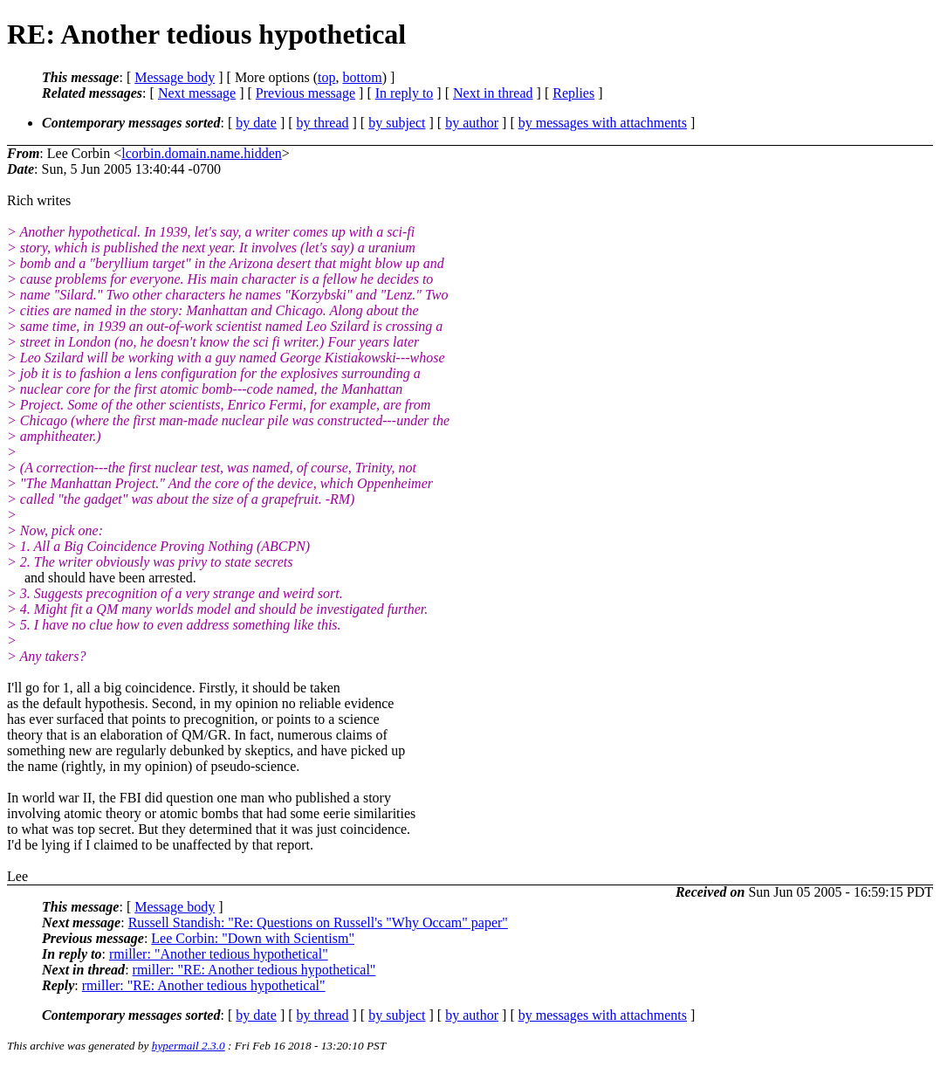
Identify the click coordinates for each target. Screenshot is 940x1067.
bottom (361, 77)
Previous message (305, 93)
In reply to (404, 93)
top (326, 77)
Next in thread (493, 93)
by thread (323, 122)
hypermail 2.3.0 (188, 1045)
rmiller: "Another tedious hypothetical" (218, 954)
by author (471, 122)
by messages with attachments (602, 122)
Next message (197, 93)
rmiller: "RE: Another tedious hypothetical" (254, 969)
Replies (573, 93)
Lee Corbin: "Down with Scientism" (252, 938)
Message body (174, 77)
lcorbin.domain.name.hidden (201, 153)
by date (256, 122)
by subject (396, 122)
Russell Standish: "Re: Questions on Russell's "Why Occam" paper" (318, 922)
